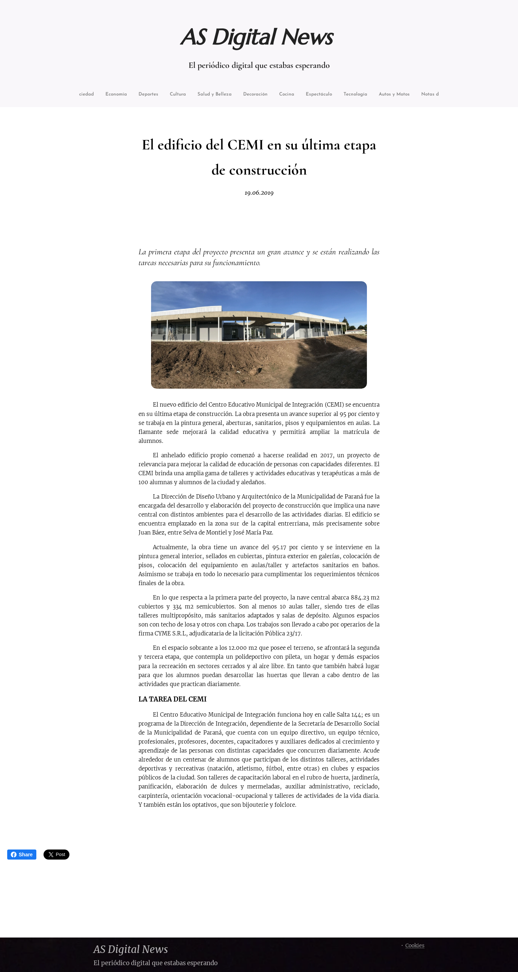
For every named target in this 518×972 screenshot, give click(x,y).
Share (22, 854)
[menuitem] (95, 95)
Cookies (414, 945)
